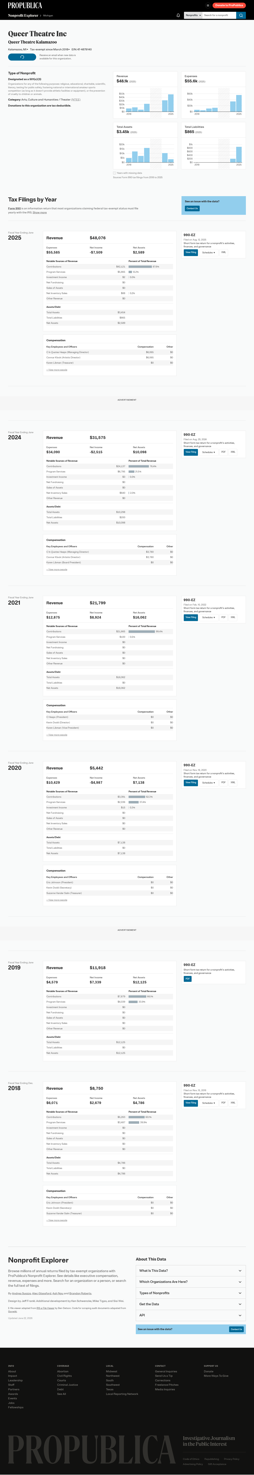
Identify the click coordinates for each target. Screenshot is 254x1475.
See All (61, 1394)
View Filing (191, 252)
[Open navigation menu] (208, 5)
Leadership (15, 1381)
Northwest (113, 1376)
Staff (11, 1385)
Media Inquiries (165, 1390)
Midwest (111, 1372)
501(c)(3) (35, 79)
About (12, 1372)
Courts (61, 1381)
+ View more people (56, 369)
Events (12, 1399)
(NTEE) (76, 99)
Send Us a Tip (164, 1376)
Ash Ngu (57, 1293)
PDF (225, 452)
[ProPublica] (25, 5)
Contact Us (193, 208)
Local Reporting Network (122, 1394)
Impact (12, 1376)
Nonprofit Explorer (23, 15)
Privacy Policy (231, 1459)
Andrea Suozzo (21, 1293)
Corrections (162, 1381)
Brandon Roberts (80, 1293)
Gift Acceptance (217, 1464)
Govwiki (12, 1311)
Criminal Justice (67, 1385)
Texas (109, 1390)
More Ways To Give (216, 1376)
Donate (208, 1372)
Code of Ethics (191, 1459)
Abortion (62, 1372)
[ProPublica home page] (92, 1450)
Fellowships (15, 1408)
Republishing (211, 1459)
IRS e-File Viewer (45, 1308)
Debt (60, 1390)
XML (225, 252)
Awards (13, 1394)
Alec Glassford (41, 1293)
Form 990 (14, 208)
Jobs (11, 1403)
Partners (13, 1390)
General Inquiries (166, 1372)
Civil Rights (64, 1376)
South (110, 1381)
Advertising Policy (193, 1464)
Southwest (113, 1385)
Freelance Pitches (167, 1385)
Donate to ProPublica (229, 5)
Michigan (48, 15)
